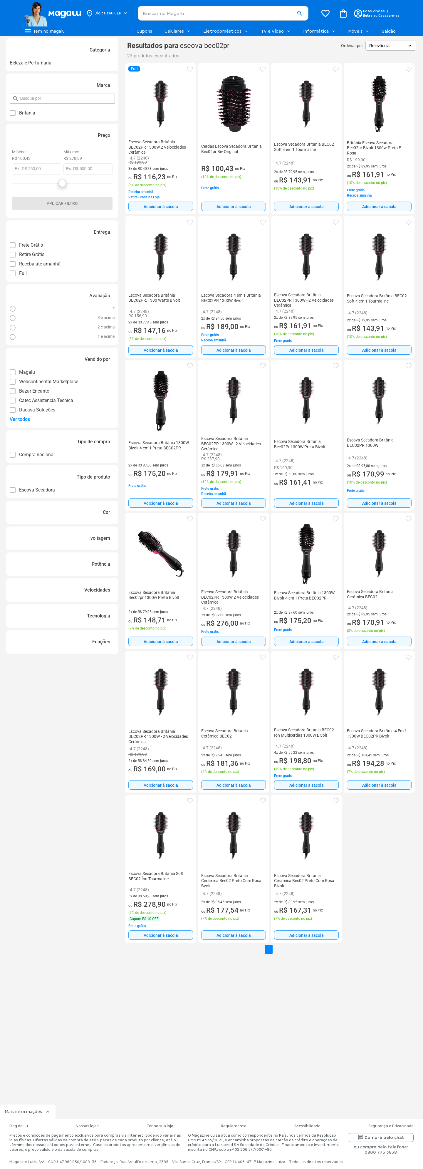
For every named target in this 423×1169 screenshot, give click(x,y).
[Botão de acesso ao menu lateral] (44, 31)
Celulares (177, 31)
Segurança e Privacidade (391, 1126)
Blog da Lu (18, 1126)
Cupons (144, 31)
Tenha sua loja (160, 1126)
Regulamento (233, 1126)
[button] (299, 13)
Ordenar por (352, 45)
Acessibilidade (307, 1126)
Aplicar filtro (62, 203)
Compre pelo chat (380, 1137)
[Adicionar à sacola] (160, 206)
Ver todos (20, 419)
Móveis (359, 31)
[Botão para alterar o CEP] (106, 13)
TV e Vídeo (276, 31)
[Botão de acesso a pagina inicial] (52, 13)
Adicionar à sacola (161, 206)
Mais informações (28, 1111)
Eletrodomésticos (226, 31)
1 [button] (269, 949)
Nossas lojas (87, 1126)
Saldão (389, 31)
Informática (319, 31)
